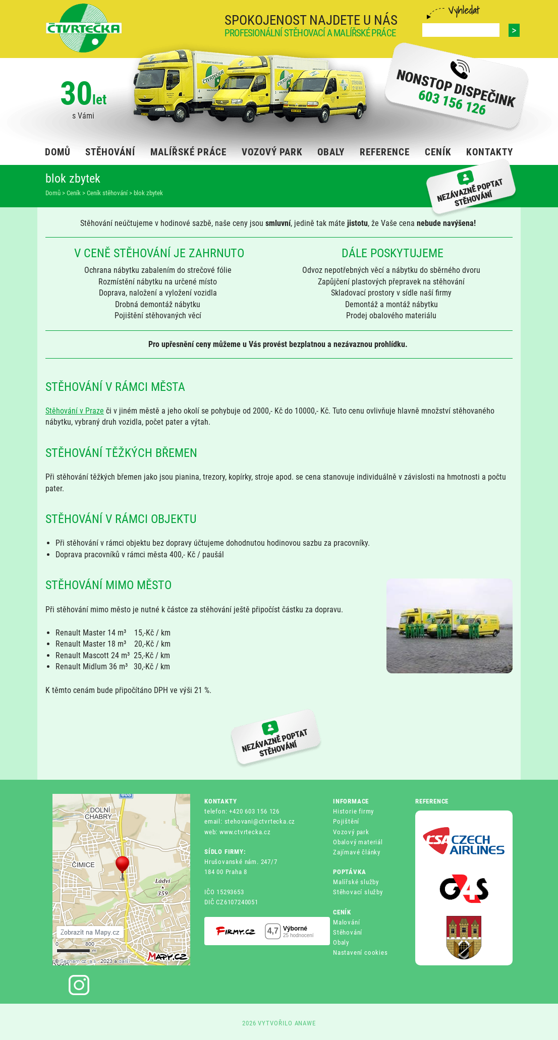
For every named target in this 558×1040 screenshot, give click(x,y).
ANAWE (305, 1023)
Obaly (341, 942)
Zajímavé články (356, 852)
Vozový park (351, 832)
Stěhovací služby (358, 892)
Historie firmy (353, 811)
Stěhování (347, 932)
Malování (346, 922)
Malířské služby (356, 882)
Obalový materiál (358, 842)
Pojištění (346, 821)
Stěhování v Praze (74, 411)
